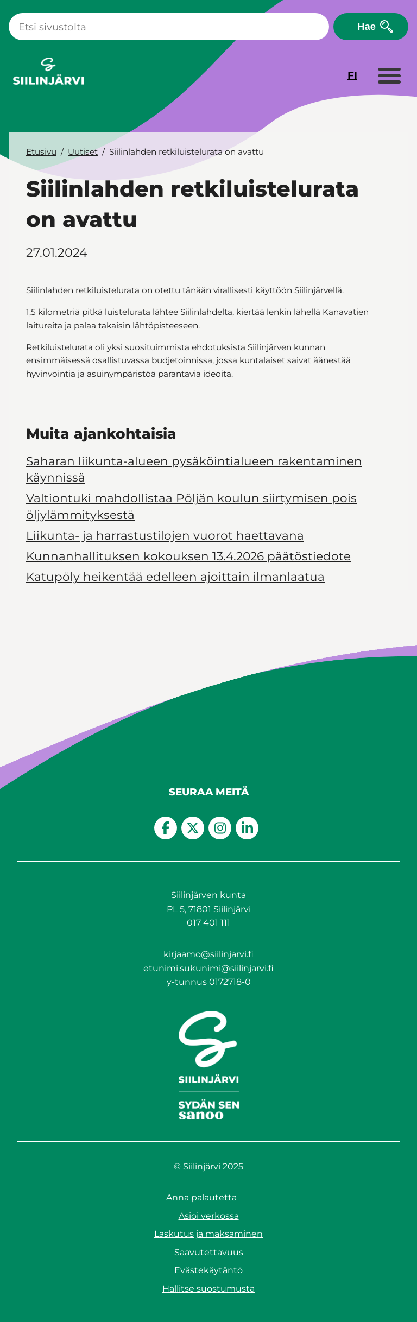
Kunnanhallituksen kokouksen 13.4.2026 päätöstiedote (188, 556)
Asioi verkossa (209, 1216)
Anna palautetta (201, 1197)
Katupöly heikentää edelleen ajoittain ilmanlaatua (175, 577)
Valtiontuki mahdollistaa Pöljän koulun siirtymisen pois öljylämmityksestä (191, 506)
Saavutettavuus (208, 1252)
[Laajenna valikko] (389, 76)
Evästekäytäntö (208, 1270)
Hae (366, 26)
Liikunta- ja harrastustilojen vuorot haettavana (165, 535)
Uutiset (83, 152)
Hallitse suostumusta (208, 1288)
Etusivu (41, 152)
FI (352, 75)
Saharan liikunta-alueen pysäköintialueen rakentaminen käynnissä (194, 469)
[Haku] (169, 26)
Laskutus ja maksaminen (208, 1234)
